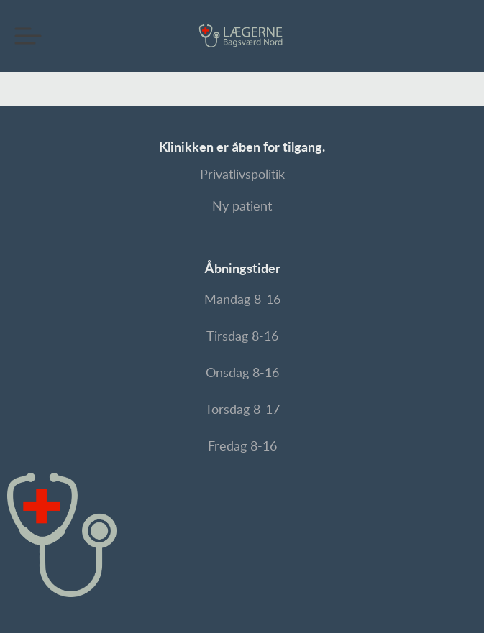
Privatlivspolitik (242, 175)
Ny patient (242, 206)
